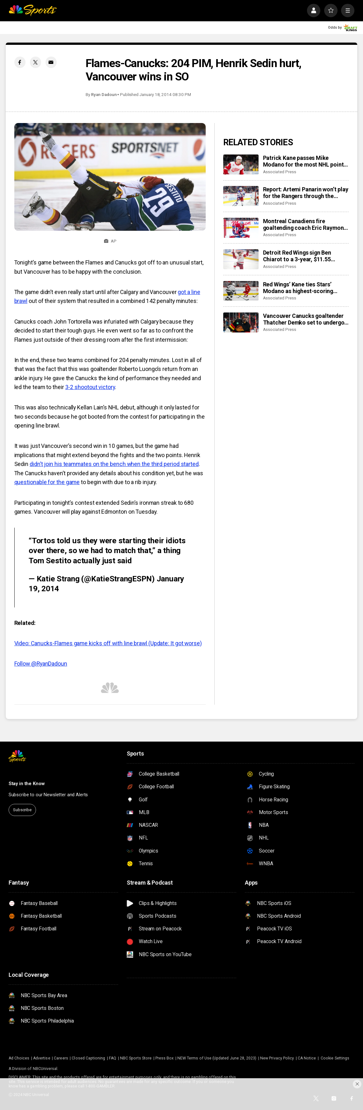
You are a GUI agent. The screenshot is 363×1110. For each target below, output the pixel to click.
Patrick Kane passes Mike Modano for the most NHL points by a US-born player (305, 161)
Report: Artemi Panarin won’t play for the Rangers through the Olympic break (305, 192)
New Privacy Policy (277, 1058)
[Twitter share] (35, 62)
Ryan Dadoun (104, 94)
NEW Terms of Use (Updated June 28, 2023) (216, 1058)
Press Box (164, 1058)
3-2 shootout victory (90, 387)
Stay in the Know (27, 783)
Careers (61, 1058)
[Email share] (51, 62)
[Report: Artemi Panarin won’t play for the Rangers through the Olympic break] (241, 196)
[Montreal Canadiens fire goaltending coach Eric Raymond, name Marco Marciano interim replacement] (241, 228)
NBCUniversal (45, 1068)
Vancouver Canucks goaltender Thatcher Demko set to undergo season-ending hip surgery (304, 319)
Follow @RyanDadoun (40, 663)
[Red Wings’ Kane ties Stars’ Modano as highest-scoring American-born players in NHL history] (241, 291)
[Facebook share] (20, 62)
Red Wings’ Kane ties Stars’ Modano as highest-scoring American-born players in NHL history (301, 287)
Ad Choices (19, 1058)
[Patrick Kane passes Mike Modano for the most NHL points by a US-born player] (241, 164)
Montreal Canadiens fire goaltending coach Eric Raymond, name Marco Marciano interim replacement (305, 224)
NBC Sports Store (136, 1058)
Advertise (41, 1058)
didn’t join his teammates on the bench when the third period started (114, 464)
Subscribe (22, 809)
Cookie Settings (335, 1058)
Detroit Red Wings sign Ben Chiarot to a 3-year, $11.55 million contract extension (297, 256)
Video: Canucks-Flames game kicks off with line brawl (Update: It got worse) (108, 643)
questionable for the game (47, 482)
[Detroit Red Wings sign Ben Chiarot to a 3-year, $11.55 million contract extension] (241, 259)
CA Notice (307, 1058)
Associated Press (279, 171)
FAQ (112, 1058)
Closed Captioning (88, 1058)
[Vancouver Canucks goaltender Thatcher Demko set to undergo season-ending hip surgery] (241, 322)
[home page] (33, 10)
